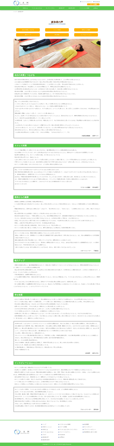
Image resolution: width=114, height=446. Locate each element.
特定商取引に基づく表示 (90, 432)
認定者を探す (72, 8)
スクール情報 (63, 427)
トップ (17, 8)
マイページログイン (86, 1)
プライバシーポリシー (90, 429)
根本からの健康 (86, 29)
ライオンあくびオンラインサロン (69, 429)
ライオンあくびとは (37, 8)
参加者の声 (61, 8)
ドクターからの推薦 (84, 8)
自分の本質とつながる (28, 29)
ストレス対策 (57, 29)
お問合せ (95, 8)
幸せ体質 (57, 34)
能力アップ (28, 34)
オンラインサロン (50, 8)
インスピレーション (86, 34)
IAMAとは (25, 8)
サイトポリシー (88, 427)
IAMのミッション (47, 427)
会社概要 (86, 424)
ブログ (44, 434)
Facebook (97, 1)
